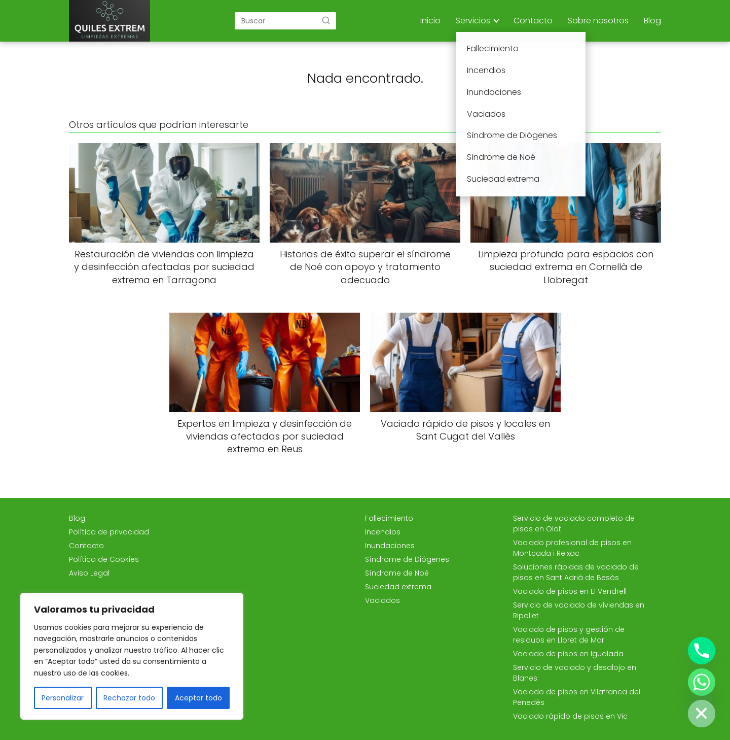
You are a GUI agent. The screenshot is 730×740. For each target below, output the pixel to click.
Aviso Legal (89, 573)
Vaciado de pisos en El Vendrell (570, 591)
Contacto (533, 20)
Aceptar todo (198, 698)
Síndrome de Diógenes (407, 559)
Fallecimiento (389, 518)
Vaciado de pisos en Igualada (568, 654)
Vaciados (382, 600)
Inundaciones (390, 546)
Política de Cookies (104, 559)
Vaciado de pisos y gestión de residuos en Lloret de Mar (569, 634)
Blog (652, 20)
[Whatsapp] (701, 682)
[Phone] (701, 650)
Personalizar (63, 698)
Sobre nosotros (598, 20)
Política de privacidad (109, 532)
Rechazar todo (129, 698)
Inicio (430, 20)
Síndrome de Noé (397, 573)
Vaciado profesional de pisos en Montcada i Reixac (572, 547)
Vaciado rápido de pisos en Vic (570, 716)
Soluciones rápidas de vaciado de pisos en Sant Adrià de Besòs (576, 572)
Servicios (473, 20)
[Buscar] (326, 20)
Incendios (382, 532)
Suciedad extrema (398, 587)
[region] (131, 656)
